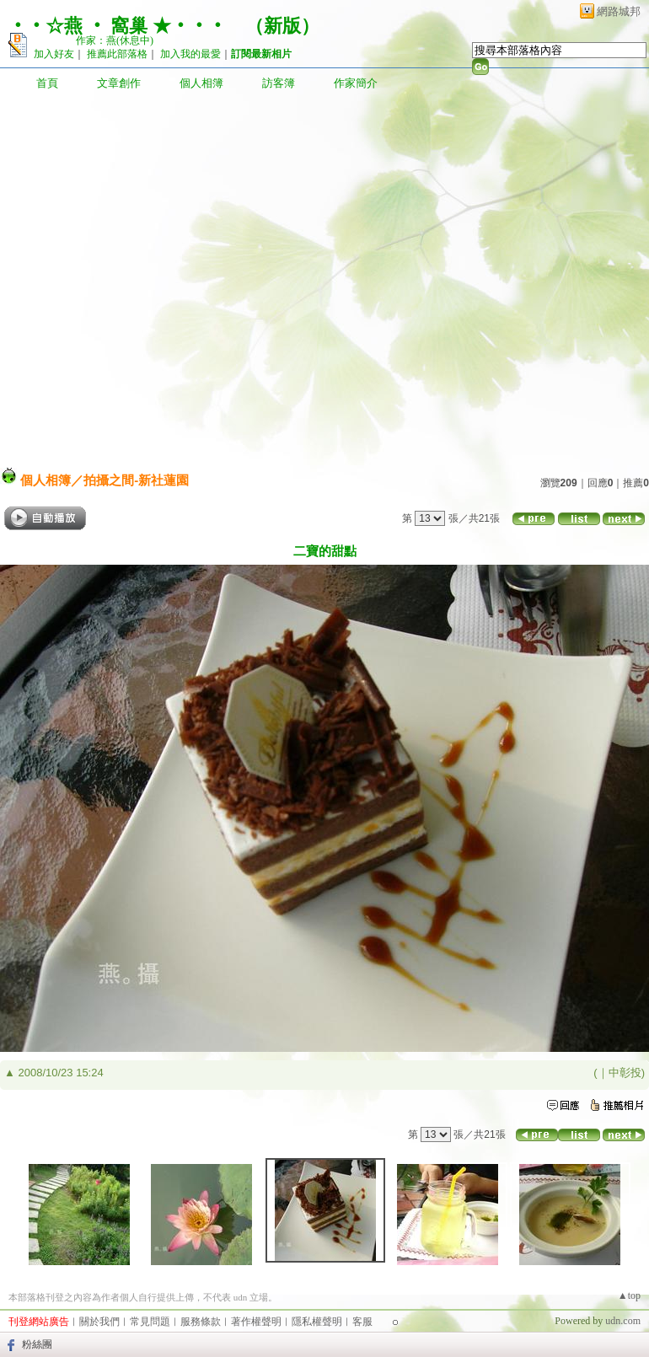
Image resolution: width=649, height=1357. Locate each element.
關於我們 (99, 1322)
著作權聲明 (256, 1322)
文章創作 (119, 83)
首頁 (47, 83)
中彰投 (625, 1072)
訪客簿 (278, 83)
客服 (362, 1322)
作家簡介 (356, 83)
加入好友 (54, 54)
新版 (282, 25)
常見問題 (150, 1322)
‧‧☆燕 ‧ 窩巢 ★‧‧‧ (117, 25)
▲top (629, 1295)
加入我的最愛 (190, 54)
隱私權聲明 (317, 1322)
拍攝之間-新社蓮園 (136, 480)
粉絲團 (37, 1344)
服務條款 (200, 1322)
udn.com (623, 1321)
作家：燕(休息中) (114, 40)
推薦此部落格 (117, 54)
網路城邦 (619, 11)
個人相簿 (201, 83)
